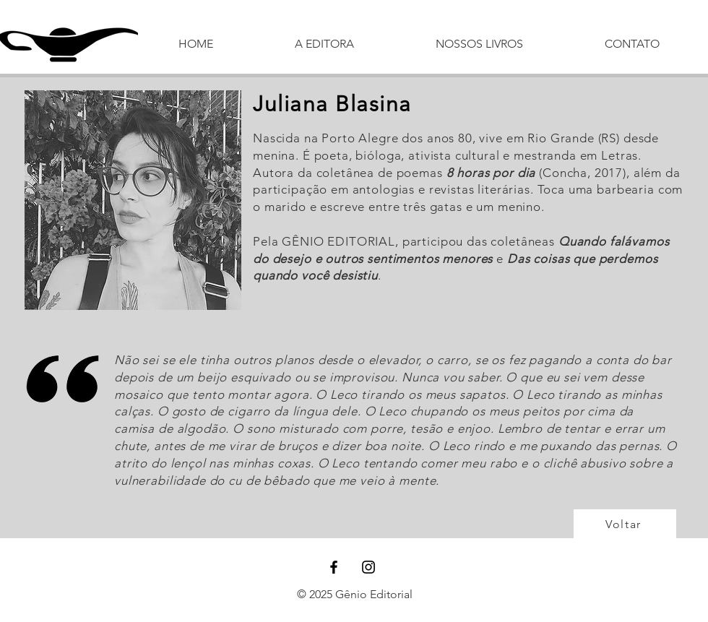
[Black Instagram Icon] (368, 567)
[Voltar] (625, 523)
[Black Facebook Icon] (333, 567)
